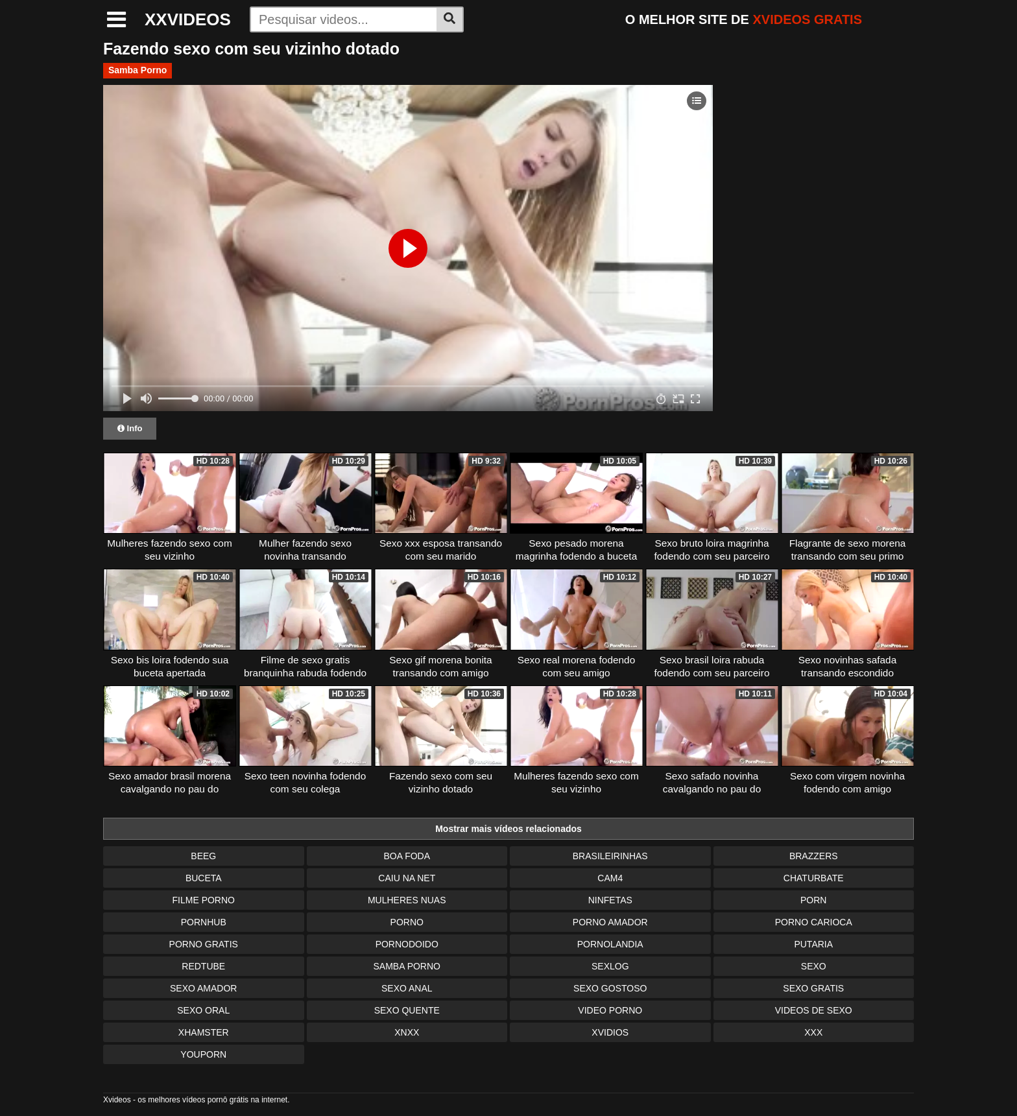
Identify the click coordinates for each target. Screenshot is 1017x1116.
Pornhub (203, 922)
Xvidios (610, 1032)
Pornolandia (610, 944)
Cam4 (610, 878)
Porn (813, 900)
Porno (407, 922)
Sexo (813, 966)
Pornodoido (407, 944)
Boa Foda (406, 856)
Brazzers (813, 856)
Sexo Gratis (813, 988)
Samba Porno (137, 70)
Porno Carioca (813, 922)
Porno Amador (610, 922)
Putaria (813, 944)
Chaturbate (814, 878)
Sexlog (610, 966)
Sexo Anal (407, 988)
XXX (813, 1032)
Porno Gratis (203, 944)
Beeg (203, 856)
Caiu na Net (406, 878)
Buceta (203, 878)
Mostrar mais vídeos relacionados (508, 829)
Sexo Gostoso (610, 988)
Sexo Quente (407, 1010)
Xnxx (406, 1032)
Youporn (203, 1054)
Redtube (203, 966)
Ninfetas (610, 900)
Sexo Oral (203, 1010)
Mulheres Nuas (407, 900)
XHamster (203, 1032)
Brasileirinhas (610, 856)
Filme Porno (204, 900)
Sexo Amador (203, 988)
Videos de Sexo (813, 1010)
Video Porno (610, 1010)
